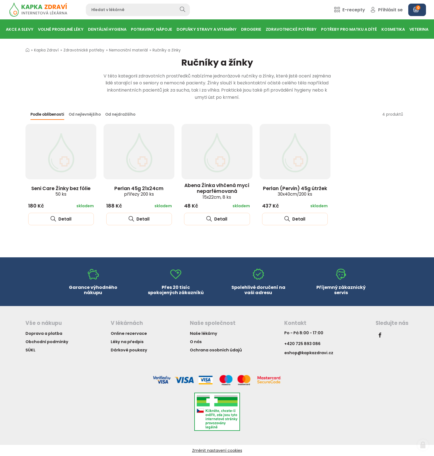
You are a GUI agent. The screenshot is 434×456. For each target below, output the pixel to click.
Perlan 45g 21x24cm (139, 191)
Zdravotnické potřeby (83, 50)
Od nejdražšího (120, 114)
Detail (60, 219)
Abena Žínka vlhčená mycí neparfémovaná (216, 191)
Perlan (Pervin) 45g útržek (295, 191)
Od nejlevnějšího (85, 114)
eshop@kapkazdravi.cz (308, 353)
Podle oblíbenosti (47, 114)
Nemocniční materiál (128, 50)
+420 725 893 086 (302, 343)
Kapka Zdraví (46, 50)
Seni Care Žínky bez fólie (61, 191)
